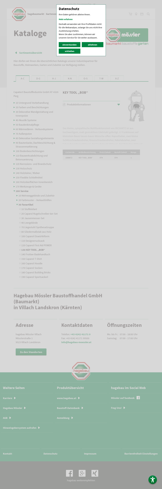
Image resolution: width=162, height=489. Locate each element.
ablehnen (92, 44)
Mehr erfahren (66, 19)
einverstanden (69, 44)
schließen (69, 51)
